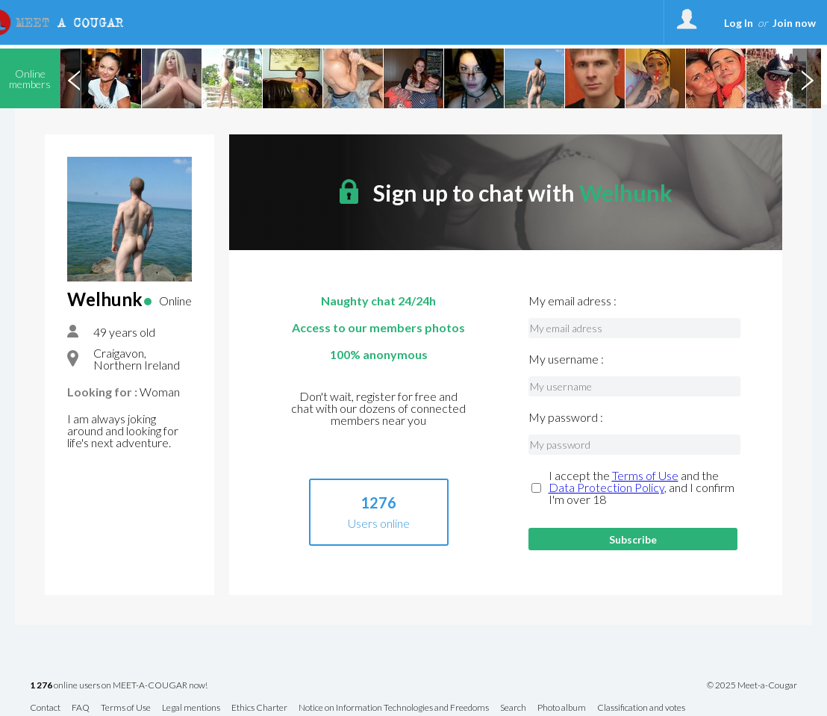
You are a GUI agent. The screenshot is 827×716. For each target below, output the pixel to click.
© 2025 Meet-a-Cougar (752, 685)
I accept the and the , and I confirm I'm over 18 (641, 487)
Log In (738, 22)
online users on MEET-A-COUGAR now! (118, 686)
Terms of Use (645, 475)
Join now (794, 22)
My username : (566, 359)
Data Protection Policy (606, 487)
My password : (565, 417)
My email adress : (572, 301)
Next (807, 78)
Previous (74, 78)
